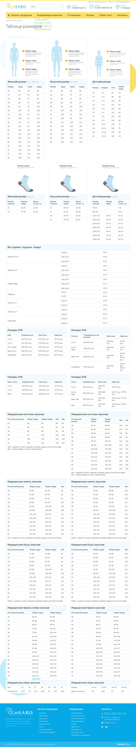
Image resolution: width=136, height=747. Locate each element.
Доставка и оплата (77, 716)
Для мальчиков (44, 724)
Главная (8, 20)
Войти (110, 2)
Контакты (122, 15)
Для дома (42, 713)
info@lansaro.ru (79, 8)
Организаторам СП (78, 718)
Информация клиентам (49, 15)
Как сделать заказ (77, 732)
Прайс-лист (105, 15)
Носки (41, 727)
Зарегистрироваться (123, 2)
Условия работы (76, 713)
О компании (74, 15)
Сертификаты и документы (80, 735)
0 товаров (125, 8)
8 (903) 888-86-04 (103, 8)
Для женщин (43, 716)
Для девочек (43, 721)
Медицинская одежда (47, 732)
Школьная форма (45, 730)
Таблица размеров (77, 721)
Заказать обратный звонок (97, 2)
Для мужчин (43, 718)
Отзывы (90, 15)
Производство (76, 730)
